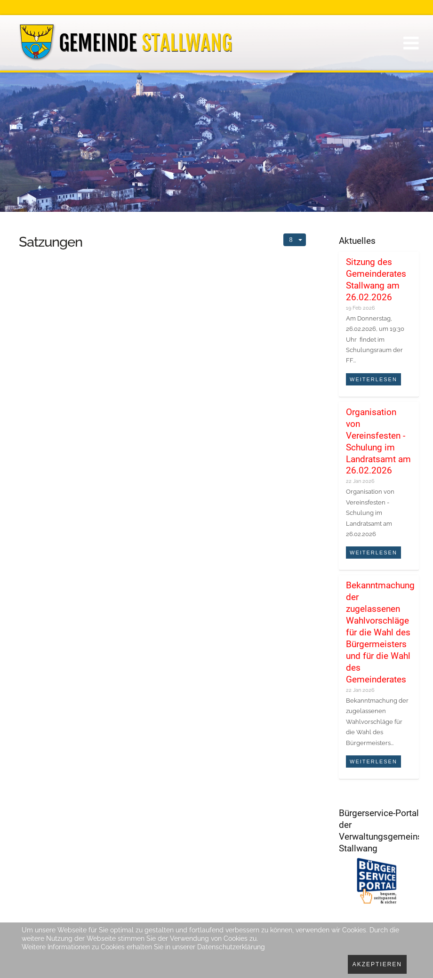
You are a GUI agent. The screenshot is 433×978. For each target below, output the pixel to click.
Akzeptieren (377, 964)
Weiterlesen (373, 379)
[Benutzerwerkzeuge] (294, 239)
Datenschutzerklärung (231, 947)
